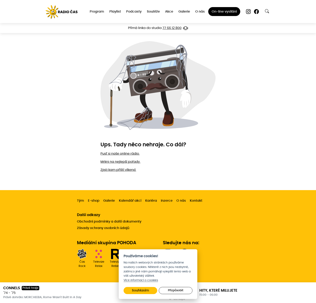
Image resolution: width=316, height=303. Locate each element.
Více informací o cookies (141, 280)
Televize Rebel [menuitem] (115, 258)
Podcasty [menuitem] (134, 11)
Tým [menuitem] (80, 200)
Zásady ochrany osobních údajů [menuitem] (103, 228)
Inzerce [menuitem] (167, 200)
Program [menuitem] (97, 11)
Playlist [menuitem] (115, 11)
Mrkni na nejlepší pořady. (120, 161)
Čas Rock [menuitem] (82, 258)
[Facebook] (256, 11)
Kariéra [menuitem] (151, 200)
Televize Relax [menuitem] (99, 258)
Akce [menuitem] (169, 11)
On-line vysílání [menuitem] (224, 11)
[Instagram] (248, 11)
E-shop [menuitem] (93, 200)
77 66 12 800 (171, 28)
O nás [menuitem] (200, 11)
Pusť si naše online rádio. (120, 153)
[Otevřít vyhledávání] (267, 11)
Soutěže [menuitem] (153, 11)
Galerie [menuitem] (184, 11)
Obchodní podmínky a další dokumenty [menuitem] (109, 221)
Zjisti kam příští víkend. (118, 169)
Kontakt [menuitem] (196, 200)
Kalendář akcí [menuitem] (130, 200)
